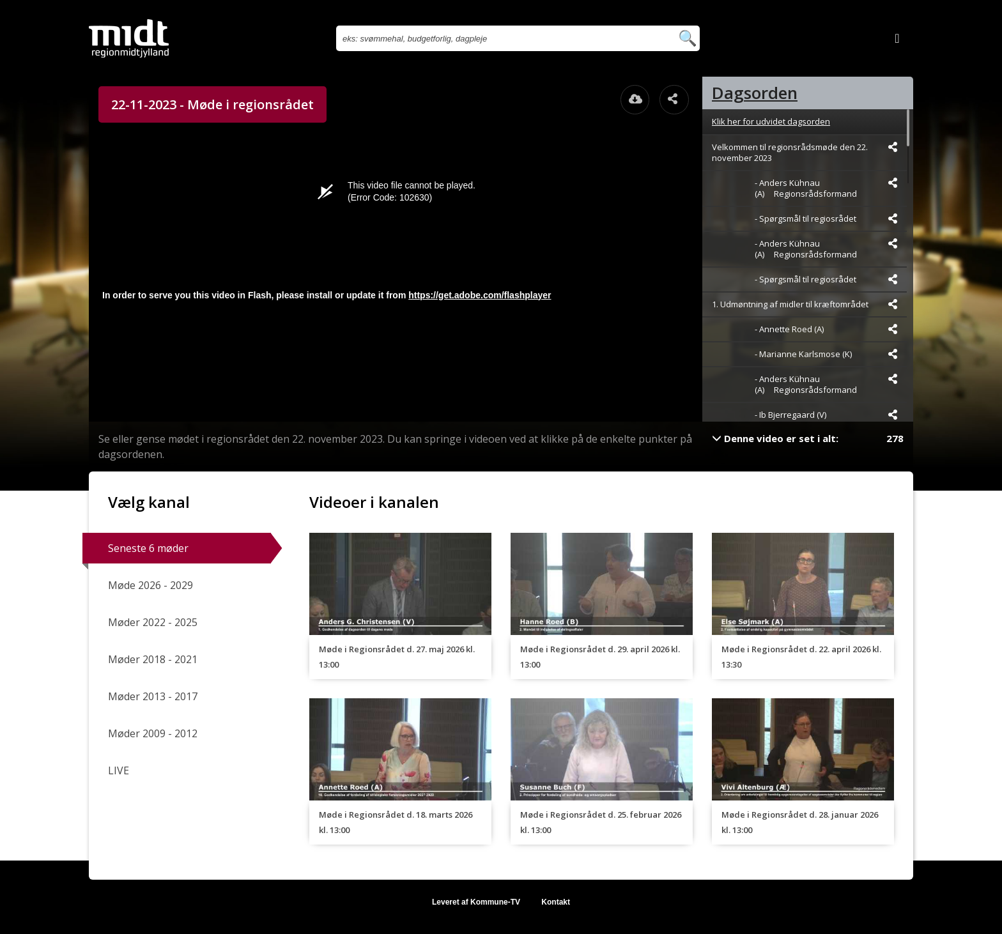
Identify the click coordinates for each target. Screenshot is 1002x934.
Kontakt (555, 902)
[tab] (807, 93)
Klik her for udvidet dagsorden (771, 121)
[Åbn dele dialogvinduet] (674, 99)
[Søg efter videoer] (504, 38)
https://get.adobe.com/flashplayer (479, 295)
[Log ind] (897, 38)
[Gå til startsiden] (129, 38)
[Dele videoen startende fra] (892, 147)
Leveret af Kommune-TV (476, 902)
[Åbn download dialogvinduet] (635, 99)
